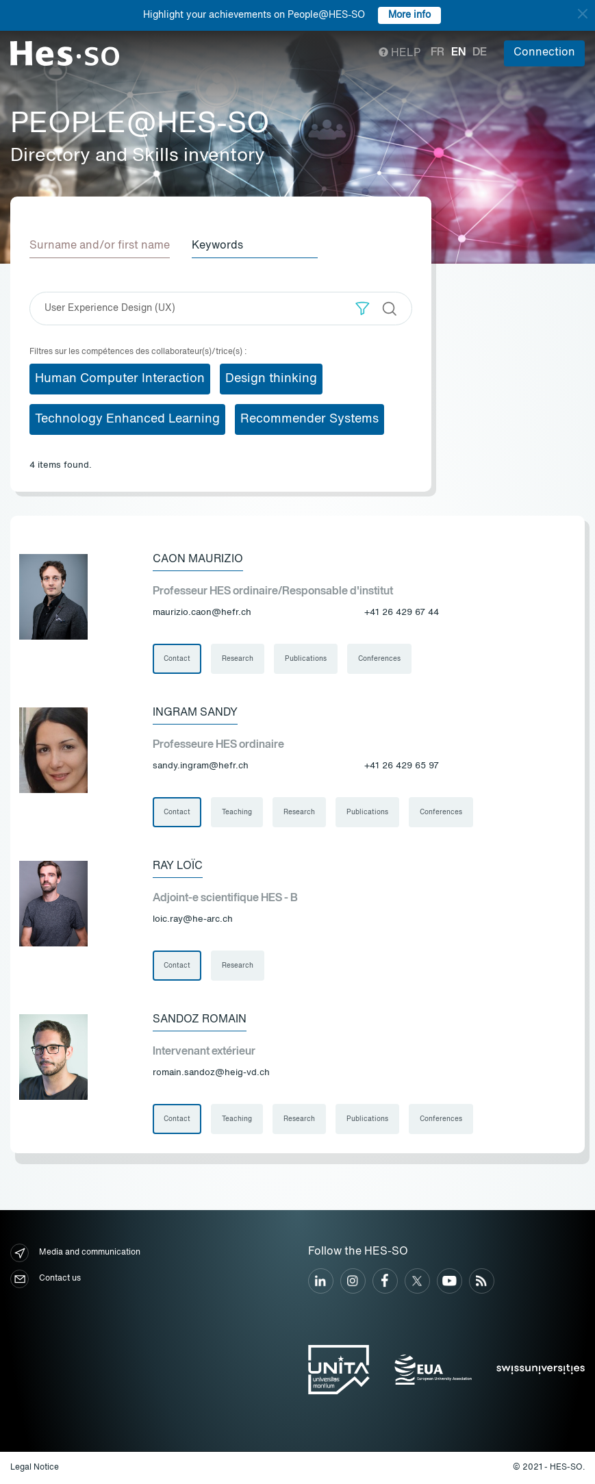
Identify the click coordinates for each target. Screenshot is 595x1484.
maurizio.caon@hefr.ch (202, 612)
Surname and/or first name (99, 245)
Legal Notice (34, 1467)
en (458, 52)
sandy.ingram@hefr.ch (201, 766)
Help (399, 53)
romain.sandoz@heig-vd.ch (211, 1072)
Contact (177, 658)
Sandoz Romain (199, 1019)
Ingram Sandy (195, 712)
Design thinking (271, 379)
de (479, 52)
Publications (306, 658)
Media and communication (75, 1253)
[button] (362, 308)
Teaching (237, 812)
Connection (544, 52)
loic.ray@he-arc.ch (193, 919)
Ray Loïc (178, 866)
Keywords (217, 245)
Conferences (379, 658)
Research (237, 658)
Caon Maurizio (198, 559)
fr (437, 52)
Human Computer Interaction (120, 379)
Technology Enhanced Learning (127, 419)
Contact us (45, 1279)
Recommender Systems (309, 419)
